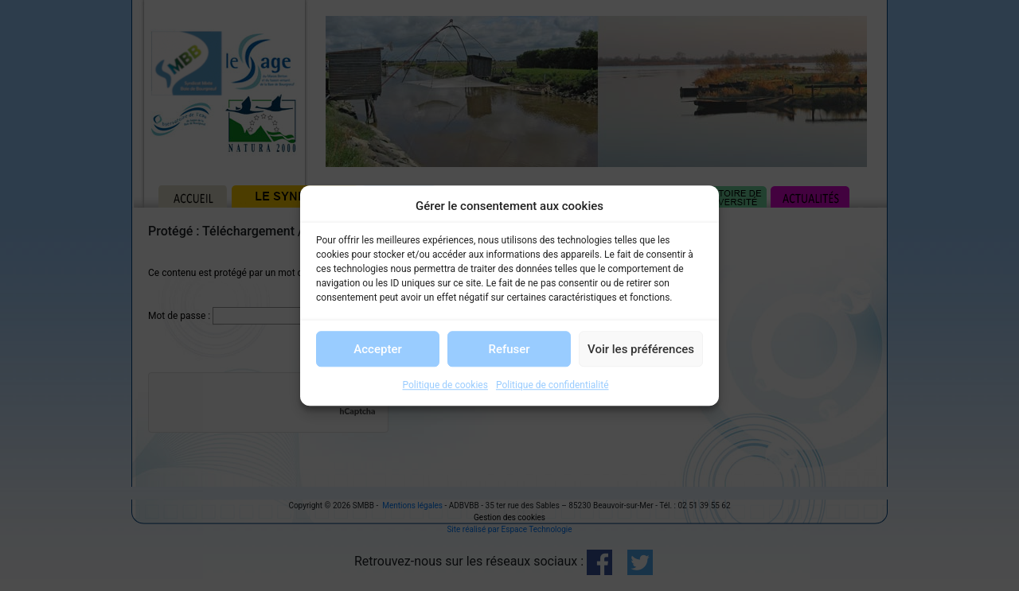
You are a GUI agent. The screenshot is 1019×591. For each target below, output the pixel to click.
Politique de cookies (445, 385)
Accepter (377, 349)
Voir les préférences (641, 349)
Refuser (508, 349)
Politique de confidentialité (552, 385)
